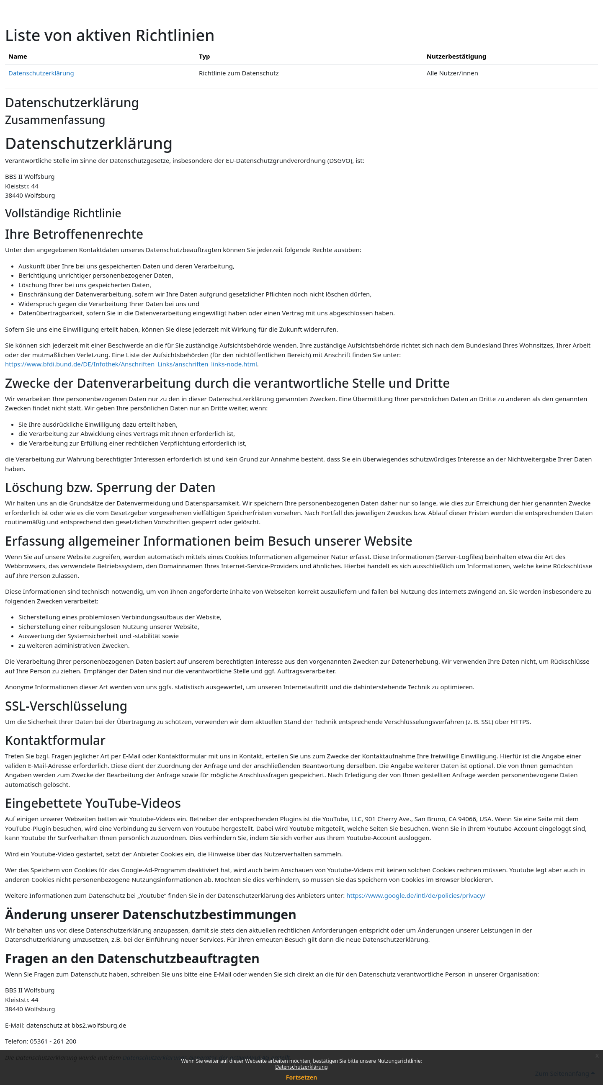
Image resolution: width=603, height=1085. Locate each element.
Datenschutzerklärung (301, 1066)
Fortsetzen (301, 1077)
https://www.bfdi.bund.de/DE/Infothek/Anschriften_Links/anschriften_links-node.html (131, 364)
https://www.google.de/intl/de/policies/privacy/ (415, 895)
